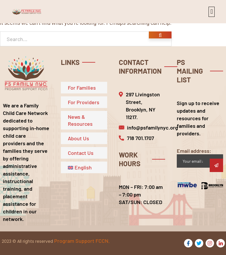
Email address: (200, 158)
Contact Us (80, 153)
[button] (212, 12)
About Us (78, 138)
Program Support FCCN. (82, 241)
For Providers (83, 102)
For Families (82, 87)
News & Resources (80, 120)
